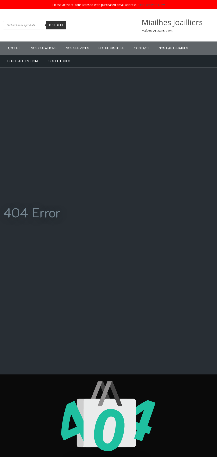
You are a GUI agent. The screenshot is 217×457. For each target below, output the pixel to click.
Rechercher (56, 25)
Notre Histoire (112, 48)
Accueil (14, 48)
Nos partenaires (173, 48)
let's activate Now (152, 5)
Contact (141, 48)
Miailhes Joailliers (172, 22)
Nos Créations (44, 48)
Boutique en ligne (23, 61)
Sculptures (59, 61)
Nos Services (77, 48)
